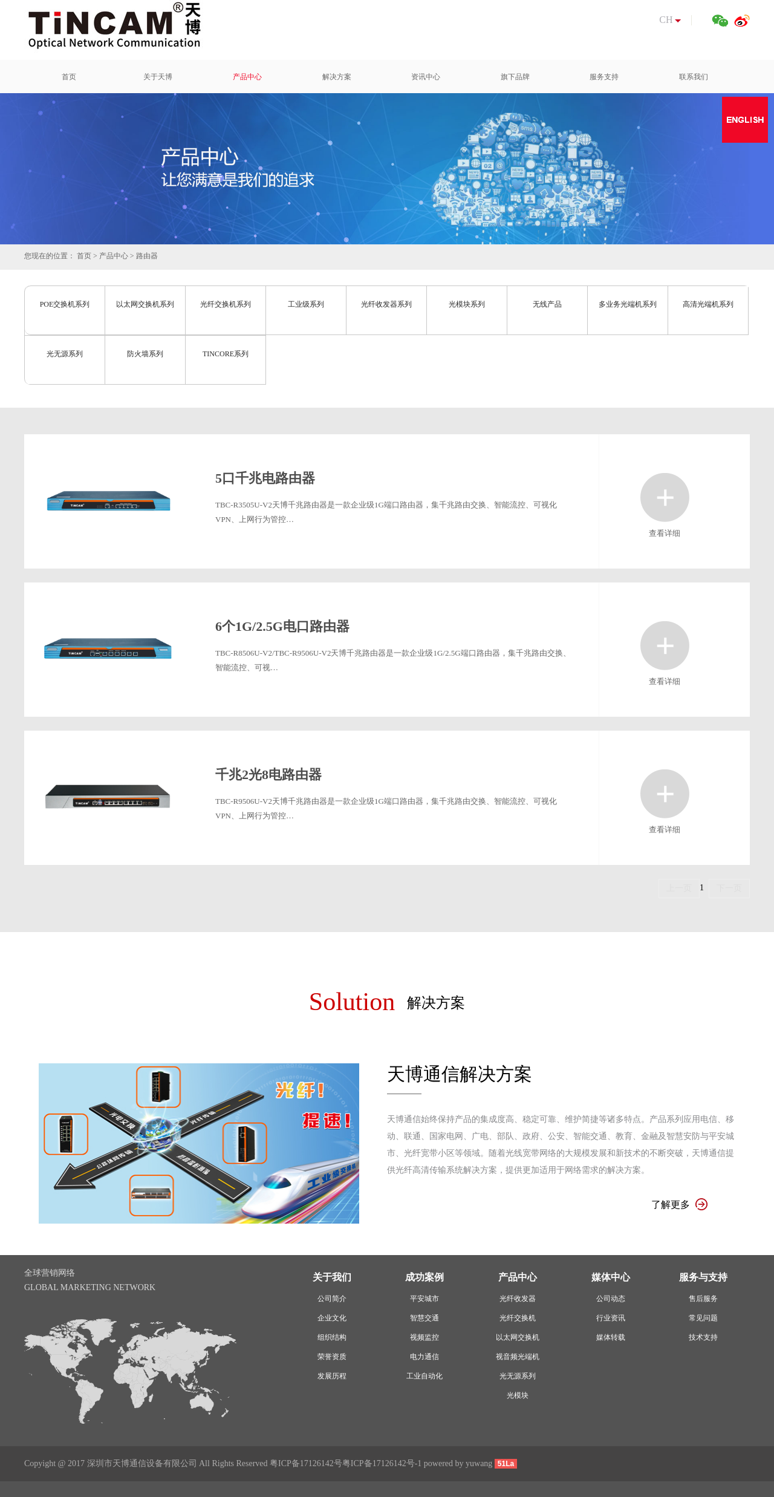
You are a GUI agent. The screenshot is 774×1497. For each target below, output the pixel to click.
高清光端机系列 (708, 304)
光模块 (517, 1395)
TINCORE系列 (226, 354)
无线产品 (547, 304)
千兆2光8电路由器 (268, 774)
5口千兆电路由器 (265, 478)
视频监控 (424, 1337)
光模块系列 (467, 304)
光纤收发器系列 (386, 304)
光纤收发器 (517, 1298)
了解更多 (679, 1204)
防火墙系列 (145, 354)
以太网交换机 (517, 1337)
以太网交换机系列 (145, 304)
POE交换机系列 (65, 304)
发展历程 (331, 1376)
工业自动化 (424, 1376)
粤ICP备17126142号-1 (381, 1463)
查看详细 (664, 497)
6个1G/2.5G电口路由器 (282, 626)
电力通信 (424, 1356)
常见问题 (703, 1318)
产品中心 (113, 256)
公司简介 (331, 1298)
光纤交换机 (517, 1318)
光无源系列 (65, 354)
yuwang (479, 1463)
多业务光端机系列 (628, 304)
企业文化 (331, 1318)
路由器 (147, 256)
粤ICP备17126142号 (306, 1463)
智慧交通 (424, 1318)
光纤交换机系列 (225, 304)
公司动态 (610, 1298)
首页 (84, 256)
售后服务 (703, 1298)
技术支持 (703, 1337)
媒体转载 (610, 1337)
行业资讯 (610, 1318)
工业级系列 (306, 304)
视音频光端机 (517, 1356)
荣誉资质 (331, 1356)
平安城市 (424, 1298)
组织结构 (331, 1337)
